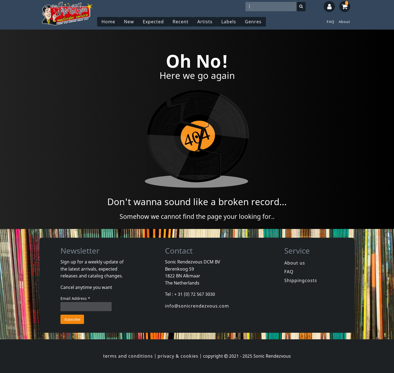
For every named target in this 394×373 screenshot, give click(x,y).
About (344, 21)
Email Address (75, 298)
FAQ (330, 21)
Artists (205, 22)
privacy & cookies (178, 356)
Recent (181, 22)
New (129, 22)
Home (108, 22)
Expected (153, 22)
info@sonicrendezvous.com (197, 306)
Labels (228, 22)
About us (294, 263)
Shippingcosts (300, 280)
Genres (253, 22)
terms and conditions (128, 356)
